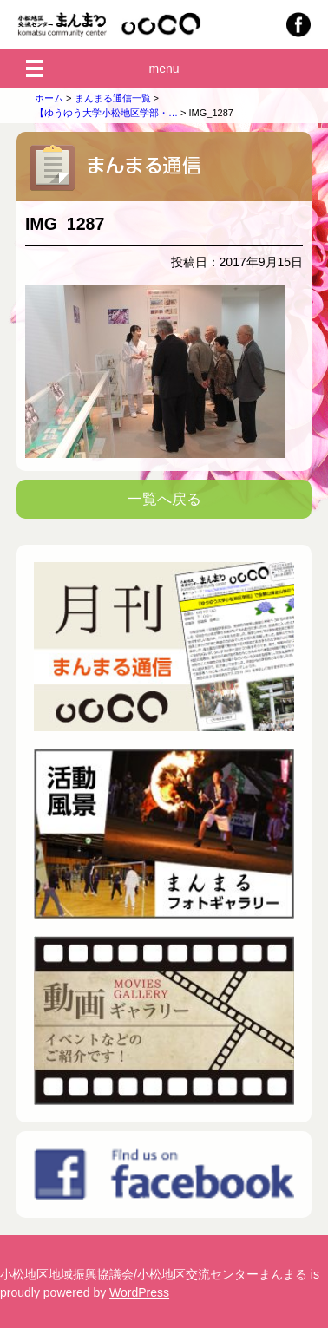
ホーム (49, 98)
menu (163, 68)
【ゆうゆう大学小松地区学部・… (106, 113)
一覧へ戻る (164, 499)
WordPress (139, 1292)
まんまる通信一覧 (113, 98)
